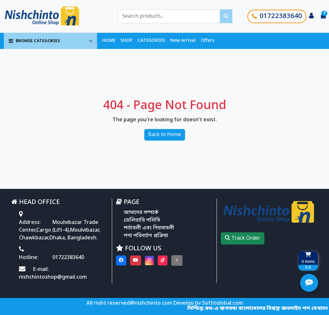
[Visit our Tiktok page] (162, 260)
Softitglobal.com (222, 303)
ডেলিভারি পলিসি (142, 220)
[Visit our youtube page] (135, 260)
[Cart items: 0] (323, 16)
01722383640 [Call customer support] (277, 16)
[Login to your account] (311, 16)
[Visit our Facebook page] (121, 260)
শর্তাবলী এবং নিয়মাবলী (149, 228)
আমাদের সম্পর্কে (141, 212)
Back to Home (164, 134)
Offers (207, 41)
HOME (108, 41)
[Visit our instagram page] (149, 260)
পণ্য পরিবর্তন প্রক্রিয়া (146, 235)
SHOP (126, 41)
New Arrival (183, 41)
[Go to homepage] (49, 16)
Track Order (242, 238)
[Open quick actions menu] (309, 283)
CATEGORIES (151, 41)
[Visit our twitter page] (176, 260)
